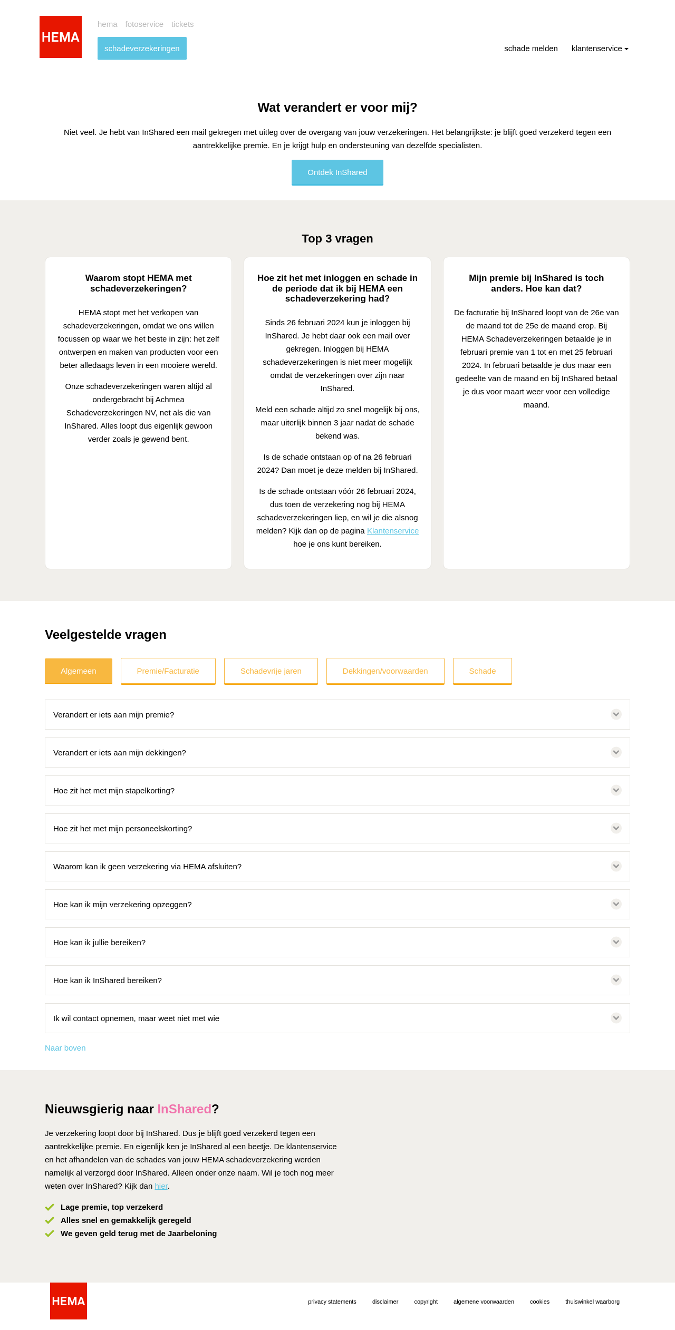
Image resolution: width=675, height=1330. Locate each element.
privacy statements (332, 1301)
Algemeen (79, 670)
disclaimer (385, 1301)
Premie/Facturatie (168, 670)
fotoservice (145, 24)
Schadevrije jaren (271, 670)
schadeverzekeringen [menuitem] (142, 48)
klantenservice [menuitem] (600, 48)
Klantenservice (393, 530)
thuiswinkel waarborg (592, 1301)
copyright (426, 1301)
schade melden (531, 48)
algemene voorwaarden (484, 1301)
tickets (182, 24)
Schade (482, 670)
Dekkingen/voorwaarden (385, 670)
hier (161, 1185)
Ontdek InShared (337, 172)
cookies (539, 1301)
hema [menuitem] (108, 24)
